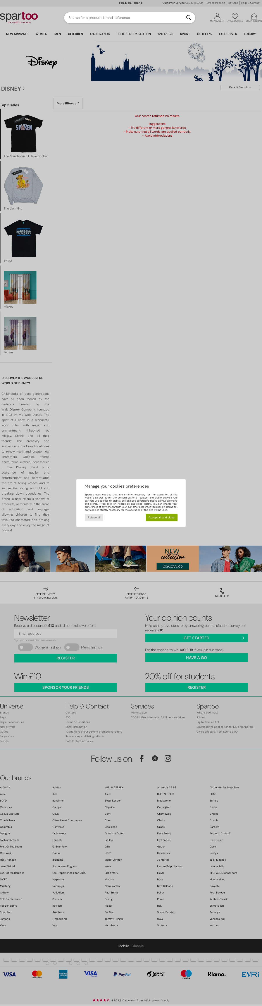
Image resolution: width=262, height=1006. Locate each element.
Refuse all (94, 517)
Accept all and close (162, 517)
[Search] (188, 17)
